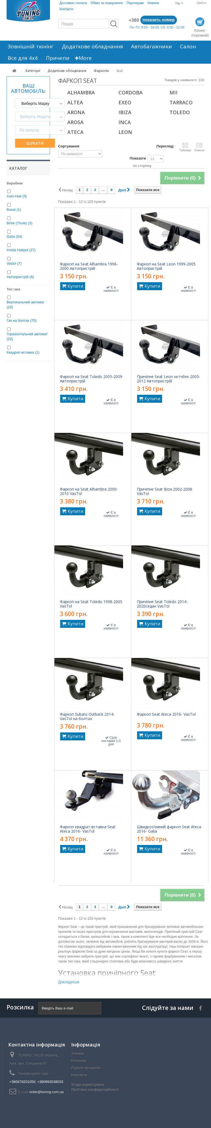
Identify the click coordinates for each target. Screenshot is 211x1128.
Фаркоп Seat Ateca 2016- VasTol (166, 714)
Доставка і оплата (73, 3)
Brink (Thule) (19, 223)
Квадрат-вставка (23, 352)
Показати (138, 158)
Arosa (75, 122)
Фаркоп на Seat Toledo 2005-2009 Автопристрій (91, 378)
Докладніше (69, 982)
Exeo (124, 102)
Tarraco (181, 102)
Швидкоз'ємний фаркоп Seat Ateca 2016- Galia (169, 829)
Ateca (75, 132)
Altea (75, 102)
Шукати (35, 143)
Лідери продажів (86, 1068)
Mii (173, 92)
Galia (14, 236)
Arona (76, 112)
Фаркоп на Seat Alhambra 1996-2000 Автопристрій (89, 266)
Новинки (79, 1061)
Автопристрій (20, 277)
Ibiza (124, 112)
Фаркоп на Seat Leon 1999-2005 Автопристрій (166, 266)
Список (199, 147)
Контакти (66, 9)
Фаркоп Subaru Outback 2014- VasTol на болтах (87, 716)
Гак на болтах (22, 320)
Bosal (14, 210)
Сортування (68, 146)
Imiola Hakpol (21, 250)
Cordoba (130, 92)
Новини (153, 3)
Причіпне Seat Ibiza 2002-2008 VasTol (164, 491)
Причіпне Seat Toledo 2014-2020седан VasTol (162, 604)
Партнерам (135, 3)
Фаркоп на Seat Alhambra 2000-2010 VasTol (89, 491)
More (78, 57)
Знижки (77, 1053)
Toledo (180, 112)
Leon (125, 132)
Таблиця (185, 147)
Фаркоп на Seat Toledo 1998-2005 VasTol (91, 604)
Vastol (14, 263)
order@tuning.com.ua (46, 1092)
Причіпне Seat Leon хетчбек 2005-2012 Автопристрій (168, 378)
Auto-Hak (17, 196)
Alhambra (81, 92)
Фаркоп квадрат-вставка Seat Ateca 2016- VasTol (87, 829)
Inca (124, 122)
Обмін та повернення (107, 3)
